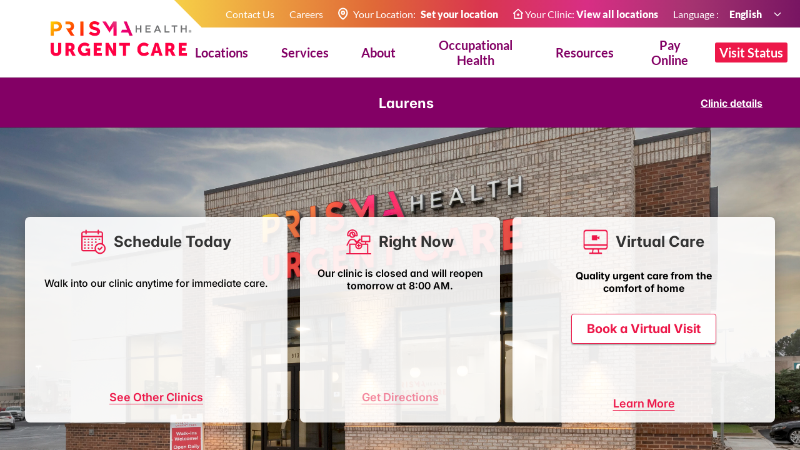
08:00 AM (65, 361)
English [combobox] (745, 14)
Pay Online (669, 53)
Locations (221, 52)
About (378, 52)
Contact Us (250, 14)
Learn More (644, 427)
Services (305, 52)
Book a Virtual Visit (644, 304)
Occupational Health (475, 53)
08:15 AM (126, 361)
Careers (306, 14)
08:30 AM (187, 361)
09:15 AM (125, 384)
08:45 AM (248, 361)
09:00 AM (64, 384)
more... (248, 384)
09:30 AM (187, 384)
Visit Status (751, 52)
